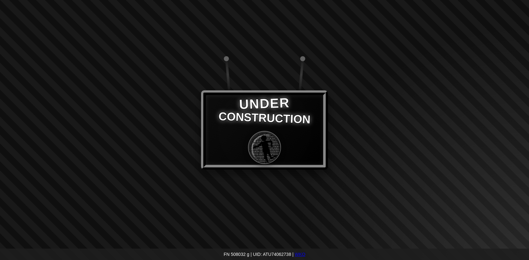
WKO (300, 254)
